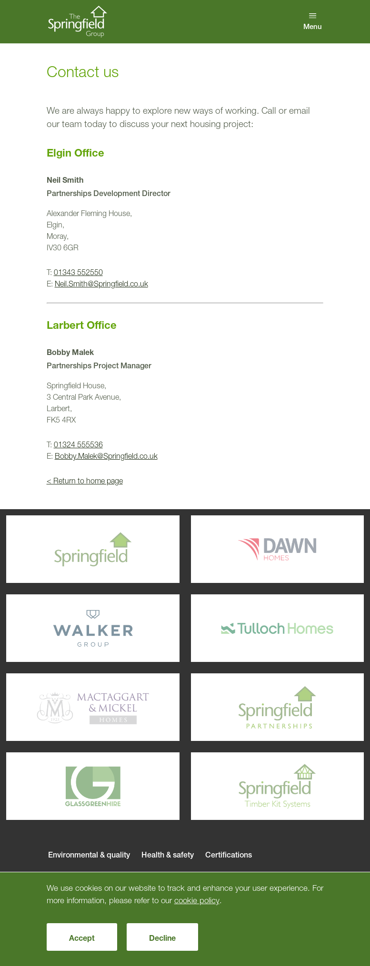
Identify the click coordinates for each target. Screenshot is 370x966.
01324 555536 (78, 444)
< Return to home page (85, 480)
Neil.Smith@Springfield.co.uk (101, 283)
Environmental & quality (89, 854)
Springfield (74, 549)
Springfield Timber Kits (259, 786)
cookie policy (197, 900)
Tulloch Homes (259, 628)
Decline (162, 938)
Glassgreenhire (74, 786)
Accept (82, 938)
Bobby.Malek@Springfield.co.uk (106, 456)
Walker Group (74, 628)
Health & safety (167, 854)
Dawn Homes (259, 549)
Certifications (228, 854)
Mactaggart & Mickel (74, 707)
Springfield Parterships (259, 707)
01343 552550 (78, 272)
